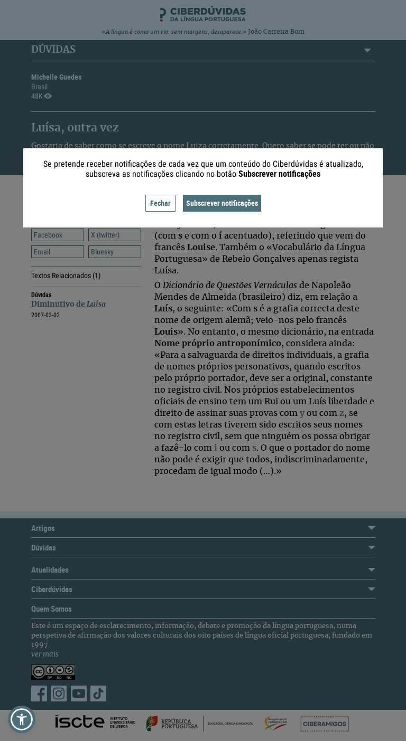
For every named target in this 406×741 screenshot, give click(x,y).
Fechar (160, 203)
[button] (22, 719)
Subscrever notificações (222, 203)
